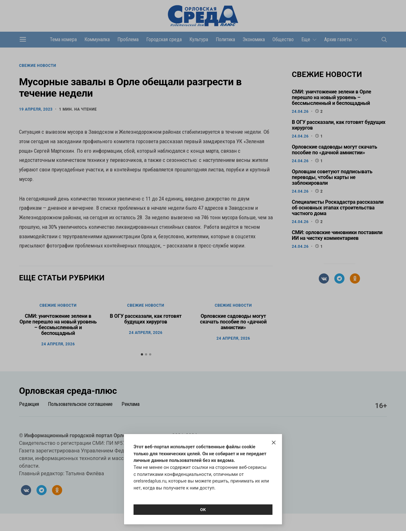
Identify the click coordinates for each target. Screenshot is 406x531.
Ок (203, 509)
